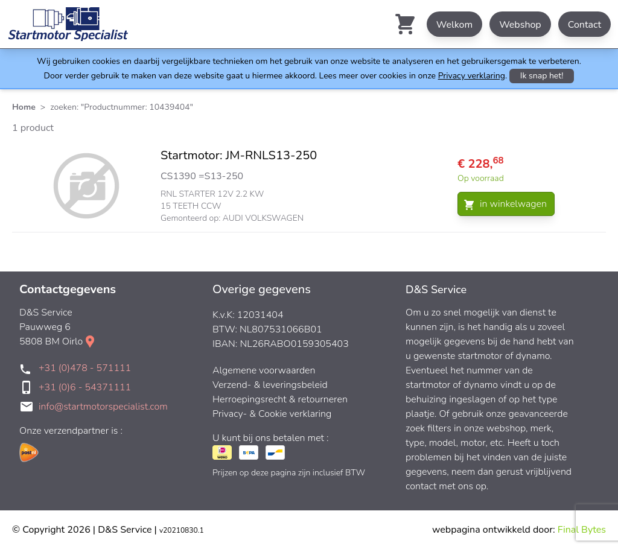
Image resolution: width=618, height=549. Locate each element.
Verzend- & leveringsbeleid (270, 385)
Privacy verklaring (471, 75)
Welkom (454, 24)
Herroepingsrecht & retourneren (280, 399)
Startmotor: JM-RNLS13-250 (239, 155)
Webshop (520, 24)
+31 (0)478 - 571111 (85, 368)
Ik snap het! (542, 75)
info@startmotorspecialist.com (103, 406)
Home (24, 107)
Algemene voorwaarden (264, 370)
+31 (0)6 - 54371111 (85, 387)
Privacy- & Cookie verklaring (271, 413)
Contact (584, 24)
